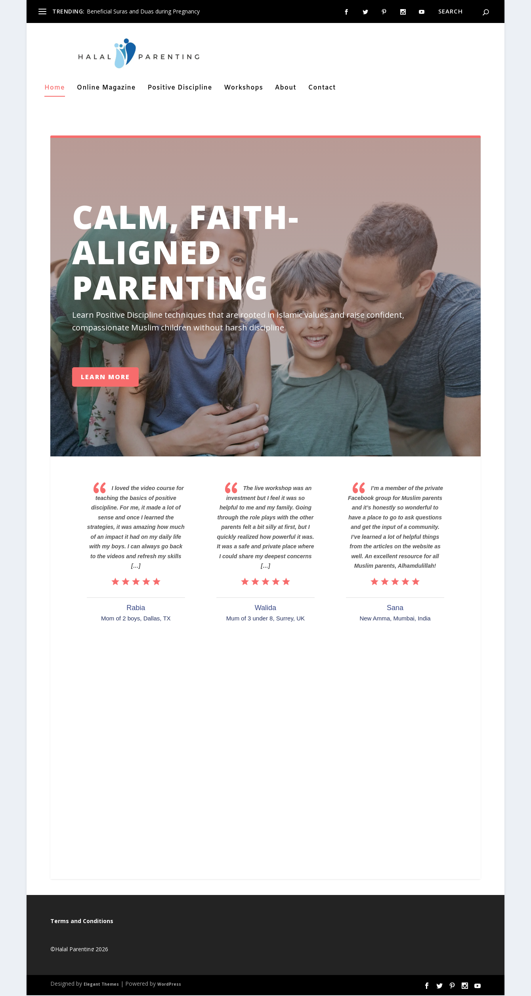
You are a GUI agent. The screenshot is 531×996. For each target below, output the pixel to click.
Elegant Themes (101, 985)
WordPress (169, 985)
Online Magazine (106, 89)
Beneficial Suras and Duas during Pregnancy (143, 11)
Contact (322, 89)
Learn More (105, 377)
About (285, 89)
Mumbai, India (411, 619)
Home (54, 89)
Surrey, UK (290, 619)
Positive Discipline (179, 89)
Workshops (243, 89)
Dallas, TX (157, 619)
